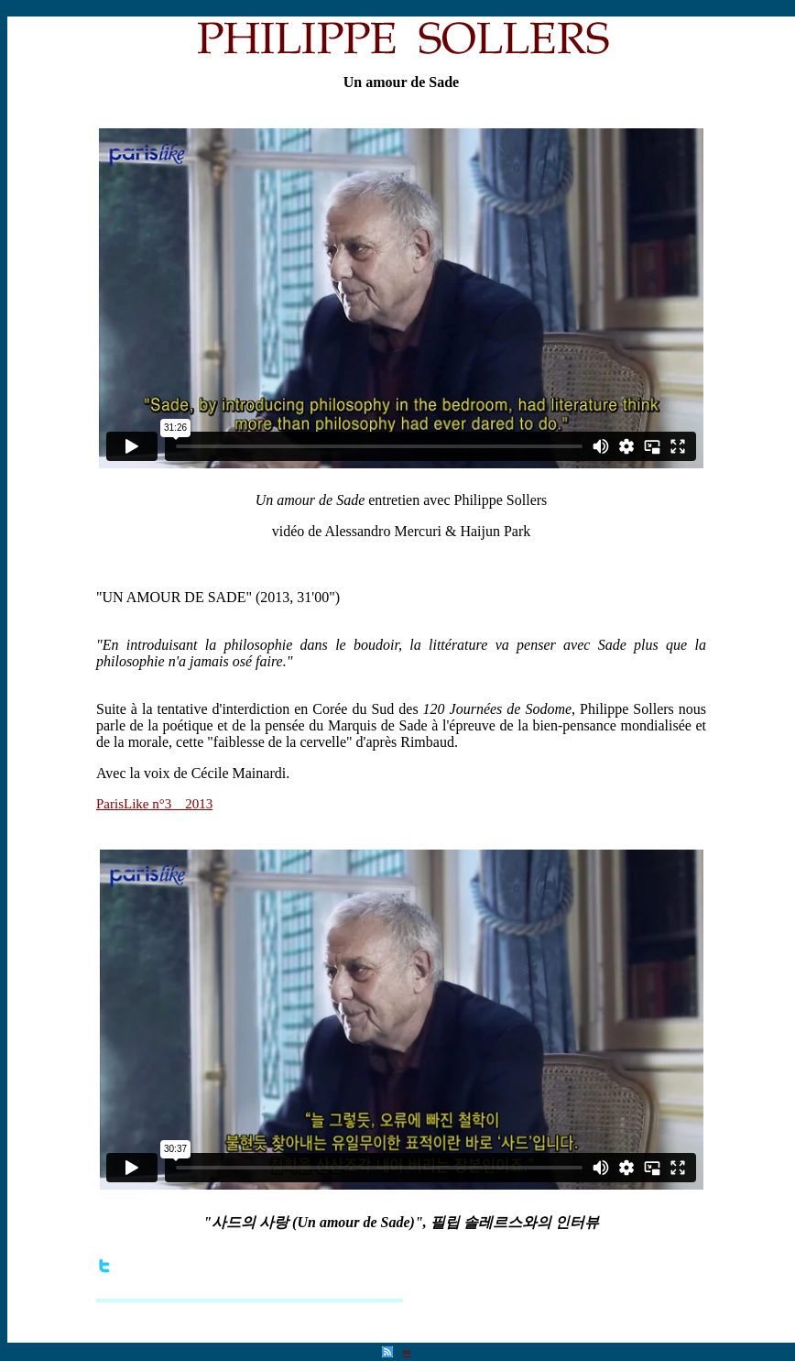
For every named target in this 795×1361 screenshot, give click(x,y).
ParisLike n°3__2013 (154, 803)
